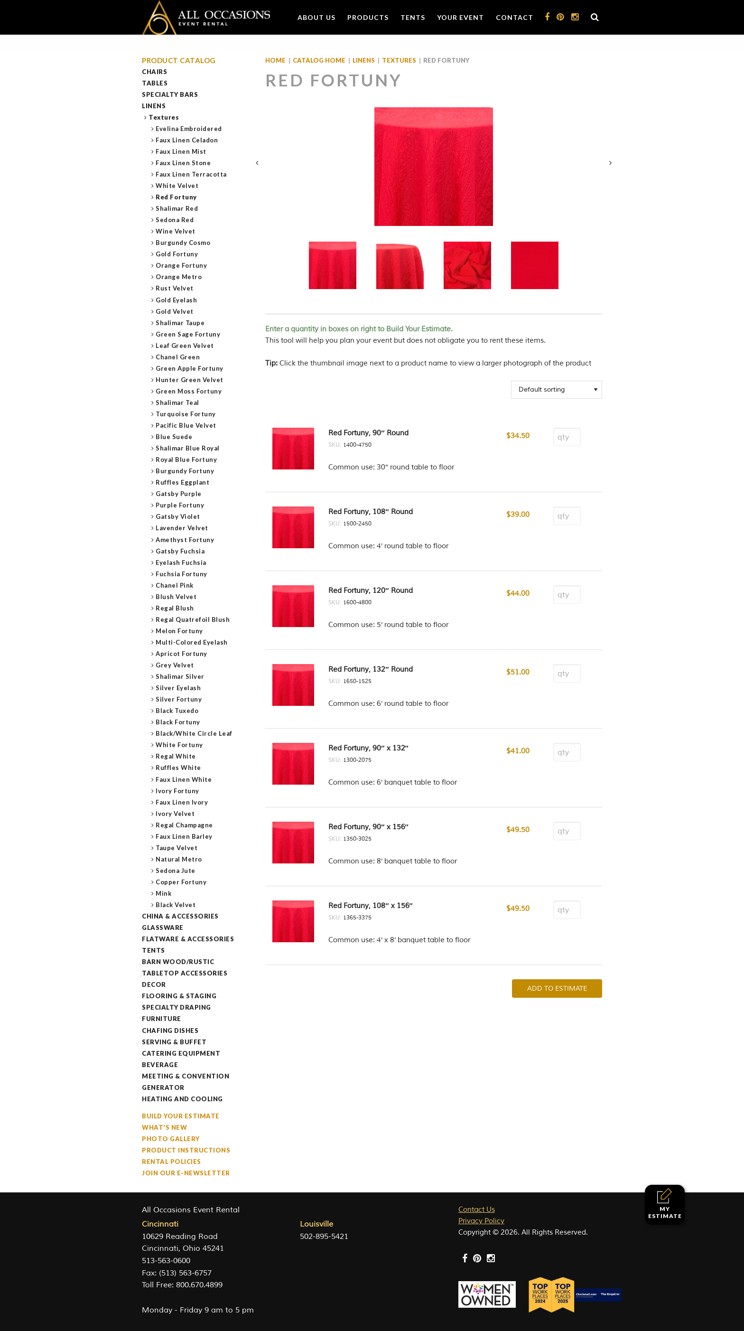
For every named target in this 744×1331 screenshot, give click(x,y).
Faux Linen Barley (184, 836)
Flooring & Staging (179, 996)
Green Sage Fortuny (188, 334)
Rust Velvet (175, 288)
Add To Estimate (557, 988)
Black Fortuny (178, 722)
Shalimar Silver (180, 676)
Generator (163, 1087)
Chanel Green (178, 357)
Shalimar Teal (177, 402)
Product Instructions (186, 1150)
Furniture (161, 1018)
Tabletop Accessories (184, 973)
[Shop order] (556, 390)
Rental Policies (171, 1161)
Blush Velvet (176, 596)
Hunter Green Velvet (189, 380)
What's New (164, 1127)
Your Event (460, 17)
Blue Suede (174, 437)
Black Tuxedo (177, 710)
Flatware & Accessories (188, 939)
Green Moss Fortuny (189, 391)
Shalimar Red (177, 208)
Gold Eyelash (176, 300)
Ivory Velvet (175, 813)
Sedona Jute (175, 870)
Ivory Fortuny (177, 791)
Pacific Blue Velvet (186, 425)
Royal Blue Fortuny (186, 459)
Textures (164, 117)
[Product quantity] (567, 437)
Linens (154, 106)
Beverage (160, 1065)
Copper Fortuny (181, 882)
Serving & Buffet (174, 1042)
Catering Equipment (181, 1053)
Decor (154, 984)
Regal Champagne (184, 825)
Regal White (176, 756)
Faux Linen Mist (181, 151)
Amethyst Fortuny (185, 540)
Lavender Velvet (182, 528)
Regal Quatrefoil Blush (193, 619)
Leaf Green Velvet (185, 345)
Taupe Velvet (176, 848)
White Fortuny (179, 745)
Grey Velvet (175, 665)
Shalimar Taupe (180, 323)
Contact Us (476, 1209)
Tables (154, 83)
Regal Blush (175, 608)
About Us (316, 17)
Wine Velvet (175, 231)
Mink (163, 893)
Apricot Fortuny (181, 653)
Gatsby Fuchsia (180, 551)
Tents (412, 17)
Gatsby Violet (178, 516)
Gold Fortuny (177, 254)
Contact (514, 17)
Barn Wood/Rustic (178, 961)
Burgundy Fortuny (185, 471)
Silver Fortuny (179, 699)
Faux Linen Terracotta (191, 174)
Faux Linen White (184, 779)
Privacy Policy (481, 1221)
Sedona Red (175, 220)
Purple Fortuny (180, 505)
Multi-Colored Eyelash (192, 642)
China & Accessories (180, 916)
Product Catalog (179, 60)
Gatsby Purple (179, 493)
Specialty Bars (170, 94)
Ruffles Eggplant (182, 482)
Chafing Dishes (170, 1030)
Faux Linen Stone (183, 163)
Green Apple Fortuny (189, 368)
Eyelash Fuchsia (181, 562)
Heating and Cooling (182, 1099)
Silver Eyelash (178, 688)
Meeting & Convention (185, 1076)
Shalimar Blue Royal (188, 448)
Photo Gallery (171, 1139)
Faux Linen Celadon (187, 140)
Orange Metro (179, 277)
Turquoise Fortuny (186, 414)
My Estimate (665, 1203)
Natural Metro (179, 859)
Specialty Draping (176, 1007)
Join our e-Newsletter (186, 1173)
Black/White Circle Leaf (194, 733)
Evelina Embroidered (189, 128)
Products (368, 17)
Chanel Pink (175, 585)
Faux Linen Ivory (182, 802)
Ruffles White (178, 767)
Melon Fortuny (179, 631)
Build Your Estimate (181, 1116)
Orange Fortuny (181, 265)
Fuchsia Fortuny (181, 574)
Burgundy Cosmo (183, 242)
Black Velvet (175, 905)
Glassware (163, 927)
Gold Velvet (175, 311)
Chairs (154, 71)
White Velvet (177, 185)
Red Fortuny (176, 197)
